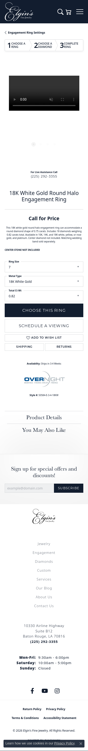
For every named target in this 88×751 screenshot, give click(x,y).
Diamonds (44, 561)
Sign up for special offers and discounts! (44, 472)
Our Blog (44, 588)
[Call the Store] (44, 641)
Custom (44, 570)
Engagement (44, 552)
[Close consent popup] (80, 743)
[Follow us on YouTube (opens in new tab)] (44, 691)
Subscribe (68, 488)
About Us (44, 597)
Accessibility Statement (59, 718)
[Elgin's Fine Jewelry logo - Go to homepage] (28, 11)
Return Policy (32, 709)
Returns (64, 347)
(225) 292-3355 (44, 176)
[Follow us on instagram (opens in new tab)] (57, 691)
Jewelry (44, 543)
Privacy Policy (55, 709)
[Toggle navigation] (80, 12)
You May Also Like (44, 429)
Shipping (24, 347)
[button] (60, 11)
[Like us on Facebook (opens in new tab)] (32, 691)
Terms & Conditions (25, 718)
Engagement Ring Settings (26, 33)
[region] (44, 115)
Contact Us (44, 605)
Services (44, 579)
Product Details (44, 417)
